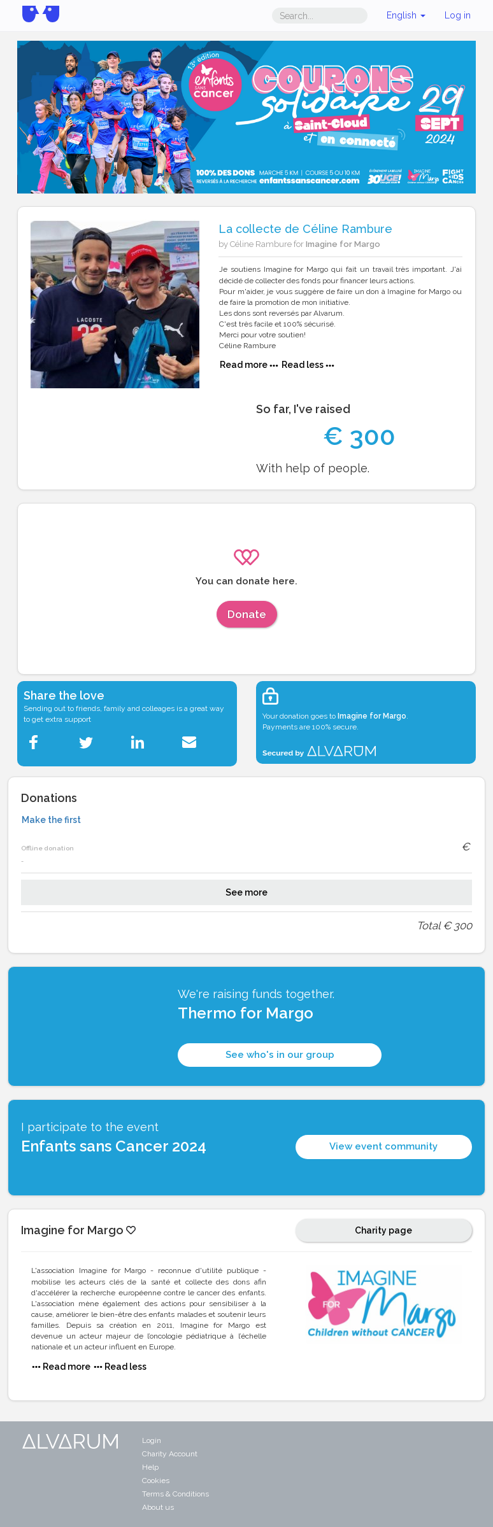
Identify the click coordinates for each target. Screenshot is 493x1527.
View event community (383, 1146)
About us (158, 1507)
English (406, 15)
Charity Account (169, 1453)
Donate (246, 614)
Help (150, 1467)
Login (151, 1440)
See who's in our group (279, 1054)
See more (246, 892)
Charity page (383, 1230)
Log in (458, 15)
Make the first (51, 820)
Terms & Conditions (175, 1493)
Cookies (155, 1480)
